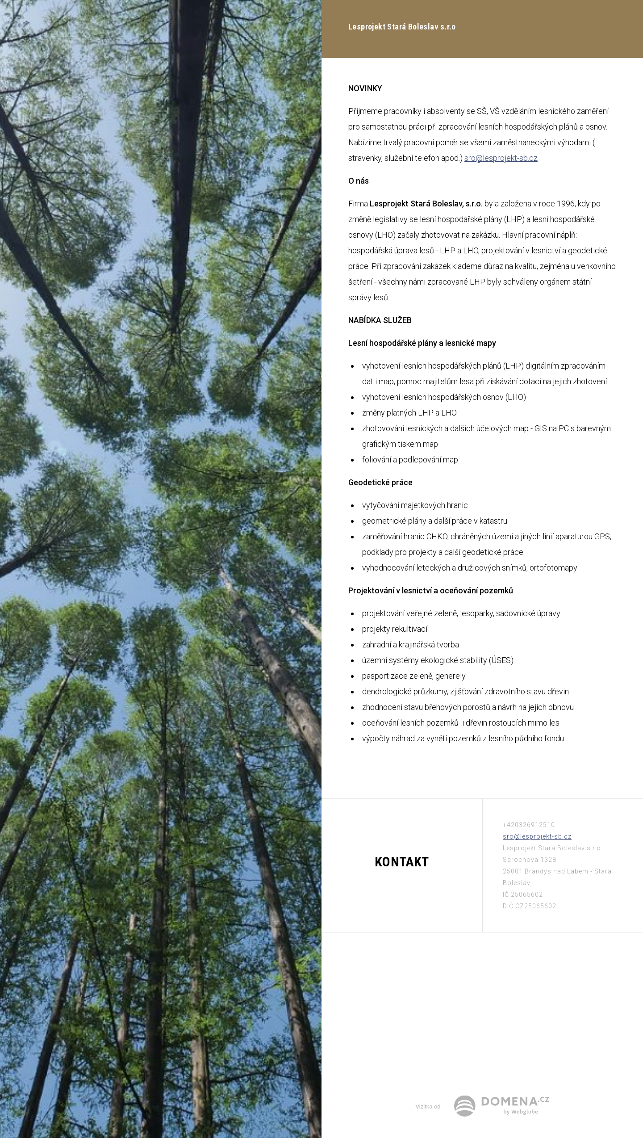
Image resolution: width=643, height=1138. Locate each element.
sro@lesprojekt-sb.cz (501, 158)
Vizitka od (427, 1106)
